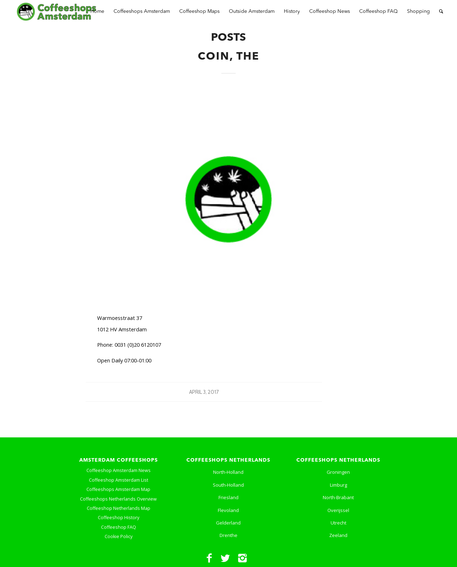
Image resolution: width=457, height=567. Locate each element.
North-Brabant (338, 497)
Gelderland (228, 523)
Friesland (228, 497)
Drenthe (228, 535)
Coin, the (228, 56)
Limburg (338, 485)
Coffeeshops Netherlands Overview (118, 499)
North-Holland (228, 472)
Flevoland (228, 510)
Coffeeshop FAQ (118, 527)
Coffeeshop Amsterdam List (118, 480)
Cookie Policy (118, 536)
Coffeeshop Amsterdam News (118, 470)
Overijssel (338, 510)
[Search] (441, 11)
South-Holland (228, 485)
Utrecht (338, 523)
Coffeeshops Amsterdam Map (118, 489)
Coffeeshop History (118, 518)
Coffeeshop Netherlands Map (118, 508)
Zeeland (338, 535)
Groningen (338, 472)
